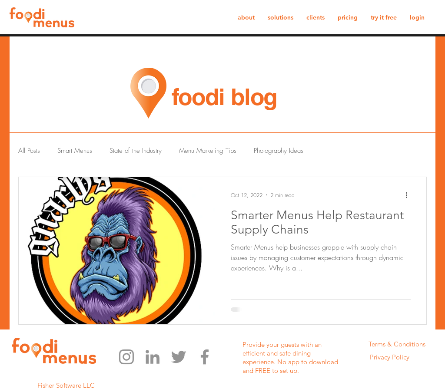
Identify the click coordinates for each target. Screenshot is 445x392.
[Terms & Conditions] (397, 344)
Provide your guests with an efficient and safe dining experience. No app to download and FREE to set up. (290, 357)
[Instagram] (126, 357)
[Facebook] (205, 357)
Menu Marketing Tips (207, 150)
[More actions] (409, 195)
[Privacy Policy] (389, 357)
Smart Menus (74, 150)
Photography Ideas (278, 150)
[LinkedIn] (153, 357)
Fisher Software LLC (66, 385)
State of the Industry (136, 150)
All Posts (29, 150)
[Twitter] (179, 357)
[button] (280, 17)
